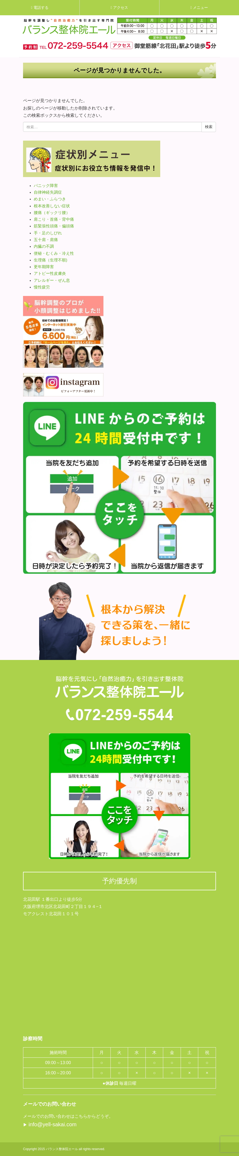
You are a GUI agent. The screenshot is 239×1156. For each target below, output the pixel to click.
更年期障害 (44, 267)
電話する (39, 8)
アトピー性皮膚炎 (50, 273)
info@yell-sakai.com (52, 1124)
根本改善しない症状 (52, 206)
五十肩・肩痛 (46, 240)
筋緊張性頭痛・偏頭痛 (54, 226)
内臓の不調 (44, 246)
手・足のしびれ (48, 233)
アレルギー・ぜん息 (52, 280)
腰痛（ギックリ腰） (52, 213)
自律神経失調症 (48, 192)
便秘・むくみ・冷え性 (54, 253)
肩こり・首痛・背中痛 (54, 219)
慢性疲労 (42, 287)
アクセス (119, 8)
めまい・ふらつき (50, 199)
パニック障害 (46, 185)
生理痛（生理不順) (50, 260)
